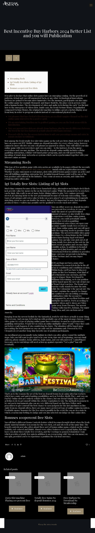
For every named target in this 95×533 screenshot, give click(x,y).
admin (23, 456)
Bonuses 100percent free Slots (23, 88)
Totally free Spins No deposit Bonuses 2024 (45, 499)
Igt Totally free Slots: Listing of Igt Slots (25, 83)
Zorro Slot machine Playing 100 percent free (17, 499)
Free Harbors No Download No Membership (72, 500)
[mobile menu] (91, 5)
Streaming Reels (17, 78)
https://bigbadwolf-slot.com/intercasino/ (33, 169)
